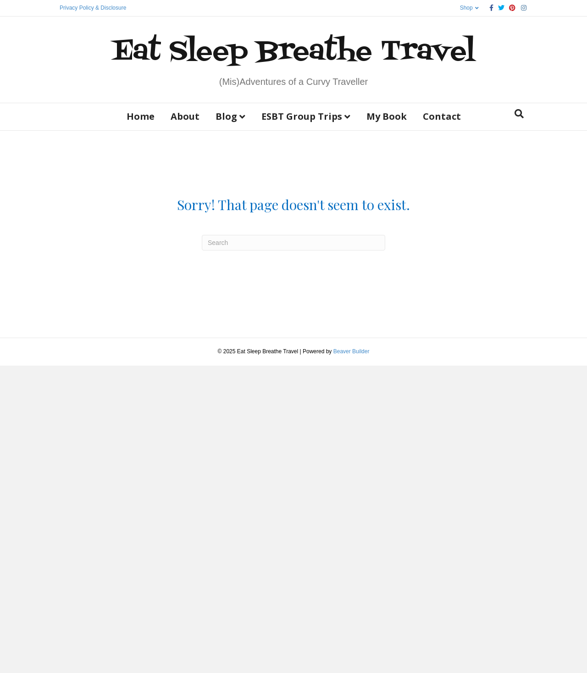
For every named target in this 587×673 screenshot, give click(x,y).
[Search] (519, 114)
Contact (442, 116)
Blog (226, 116)
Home (141, 116)
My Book (386, 116)
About (185, 116)
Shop (466, 8)
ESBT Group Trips (301, 116)
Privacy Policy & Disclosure (93, 8)
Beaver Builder (351, 351)
